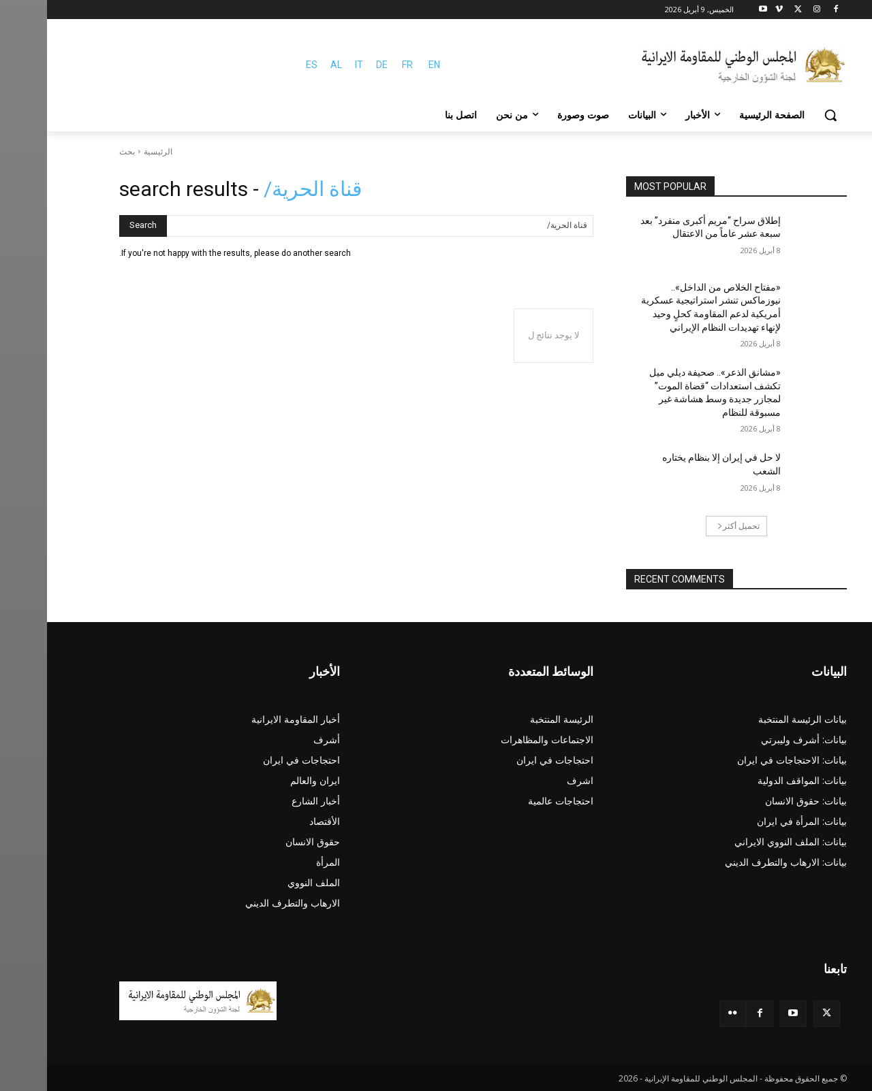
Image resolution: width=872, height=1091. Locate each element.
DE (335, 64)
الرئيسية (111, 151)
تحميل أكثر (691, 526)
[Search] (96, 226)
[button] (783, 115)
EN (387, 64)
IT (312, 64)
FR (360, 64)
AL (289, 64)
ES (264, 64)
